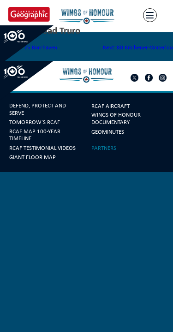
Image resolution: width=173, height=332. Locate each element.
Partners (103, 148)
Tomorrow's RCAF (34, 122)
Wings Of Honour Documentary (116, 118)
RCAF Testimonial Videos (42, 148)
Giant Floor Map (32, 157)
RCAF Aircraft (110, 106)
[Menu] (150, 15)
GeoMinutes (107, 132)
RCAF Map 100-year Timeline (34, 135)
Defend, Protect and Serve (37, 109)
